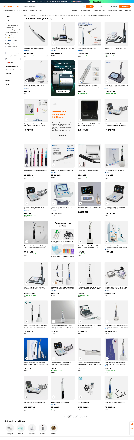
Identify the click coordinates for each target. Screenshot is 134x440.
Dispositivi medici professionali (57, 15)
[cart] (106, 6)
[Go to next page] (86, 416)
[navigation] (13, 216)
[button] (84, 6)
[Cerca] (90, 6)
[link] (132, 424)
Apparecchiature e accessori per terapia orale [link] (98, 15)
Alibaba (25, 15)
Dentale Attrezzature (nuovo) (75, 15)
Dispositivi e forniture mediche (38, 15)
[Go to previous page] (66, 416)
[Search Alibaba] (53, 6)
